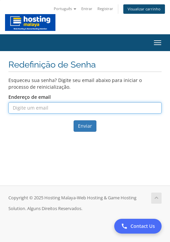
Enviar (85, 126)
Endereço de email (29, 97)
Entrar (86, 8)
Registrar (105, 8)
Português (65, 8)
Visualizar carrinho (144, 8)
